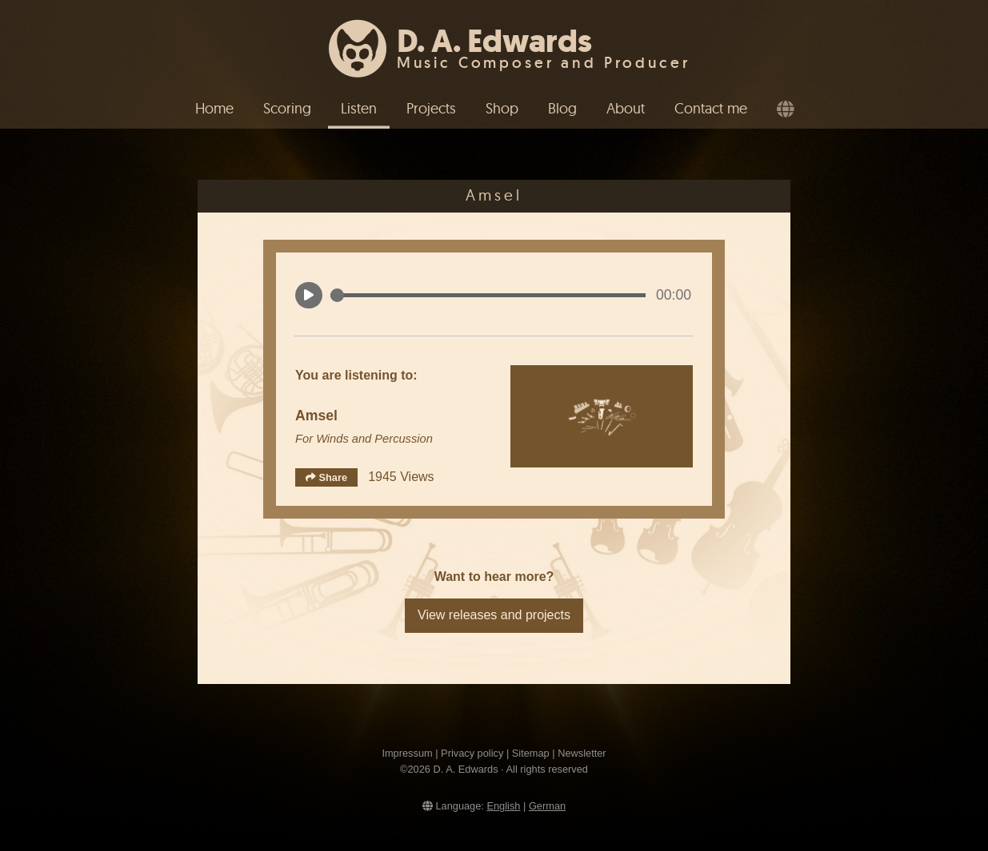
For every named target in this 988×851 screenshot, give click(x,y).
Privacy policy (472, 753)
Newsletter (582, 753)
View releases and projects (494, 615)
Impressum (407, 753)
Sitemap (531, 753)
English (503, 806)
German (547, 806)
